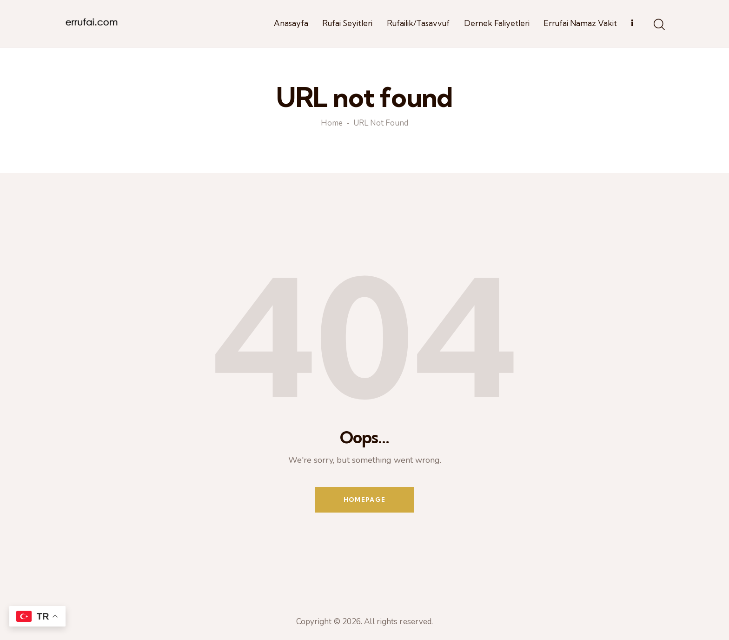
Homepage (364, 499)
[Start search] (658, 25)
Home (332, 123)
